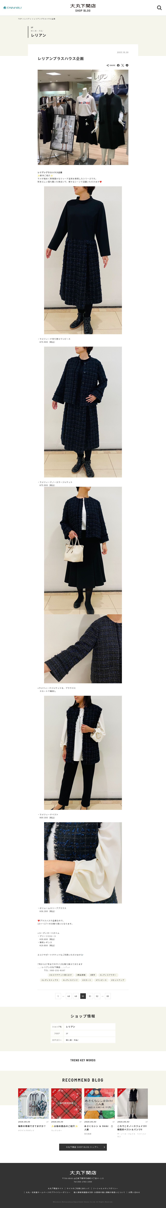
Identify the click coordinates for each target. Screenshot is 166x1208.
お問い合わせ (134, 1192)
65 (108, 996)
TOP (20, 19)
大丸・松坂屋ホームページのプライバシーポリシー (48, 1192)
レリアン (28, 19)
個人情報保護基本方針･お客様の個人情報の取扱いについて (99, 1192)
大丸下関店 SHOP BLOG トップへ (85, 1147)
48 (68, 996)
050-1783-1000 (85, 1181)
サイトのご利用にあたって (78, 1188)
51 (90, 996)
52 (97, 996)
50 (83, 996)
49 (76, 996)
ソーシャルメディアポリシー (105, 1188)
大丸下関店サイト (55, 1188)
